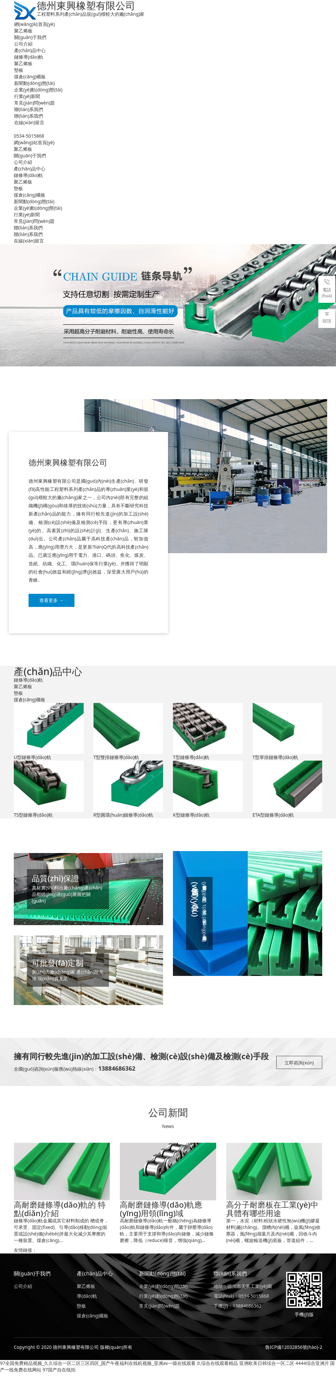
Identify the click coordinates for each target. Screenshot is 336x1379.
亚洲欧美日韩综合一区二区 (266, 1369)
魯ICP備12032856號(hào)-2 (293, 1353)
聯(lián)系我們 (28, 109)
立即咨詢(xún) (299, 1068)
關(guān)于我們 (30, 37)
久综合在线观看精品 (217, 1369)
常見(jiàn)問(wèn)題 (34, 103)
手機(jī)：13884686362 (238, 1312)
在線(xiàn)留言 (29, 122)
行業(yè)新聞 (27, 96)
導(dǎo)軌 (87, 1302)
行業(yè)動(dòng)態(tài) (163, 1302)
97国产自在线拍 (59, 1375)
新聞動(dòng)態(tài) (34, 83)
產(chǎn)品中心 (30, 50)
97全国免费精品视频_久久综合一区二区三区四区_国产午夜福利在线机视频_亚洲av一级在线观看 (98, 1369)
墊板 (18, 70)
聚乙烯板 (23, 31)
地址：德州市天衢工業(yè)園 (243, 1292)
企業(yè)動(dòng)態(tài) (38, 90)
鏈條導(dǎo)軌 (28, 57)
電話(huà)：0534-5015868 (241, 1302)
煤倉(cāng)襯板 (30, 76)
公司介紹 (23, 44)
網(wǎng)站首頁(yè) (34, 24)
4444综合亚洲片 (312, 1369)
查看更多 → (51, 600)
